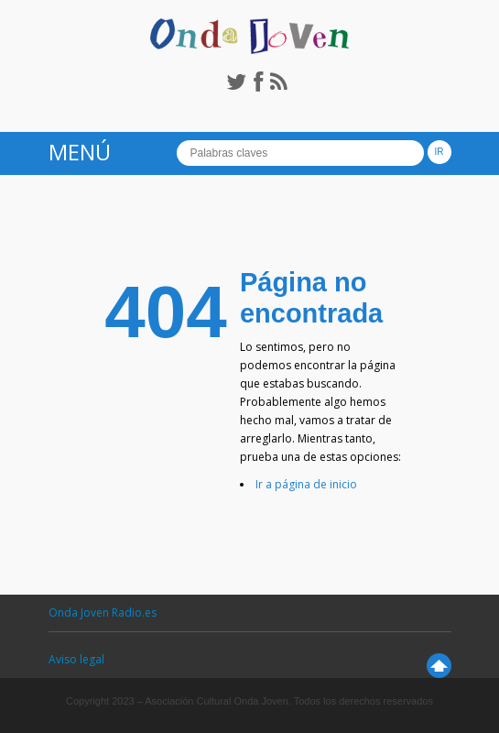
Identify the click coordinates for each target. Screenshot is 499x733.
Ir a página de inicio (306, 484)
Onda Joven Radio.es (103, 612)
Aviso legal (76, 659)
